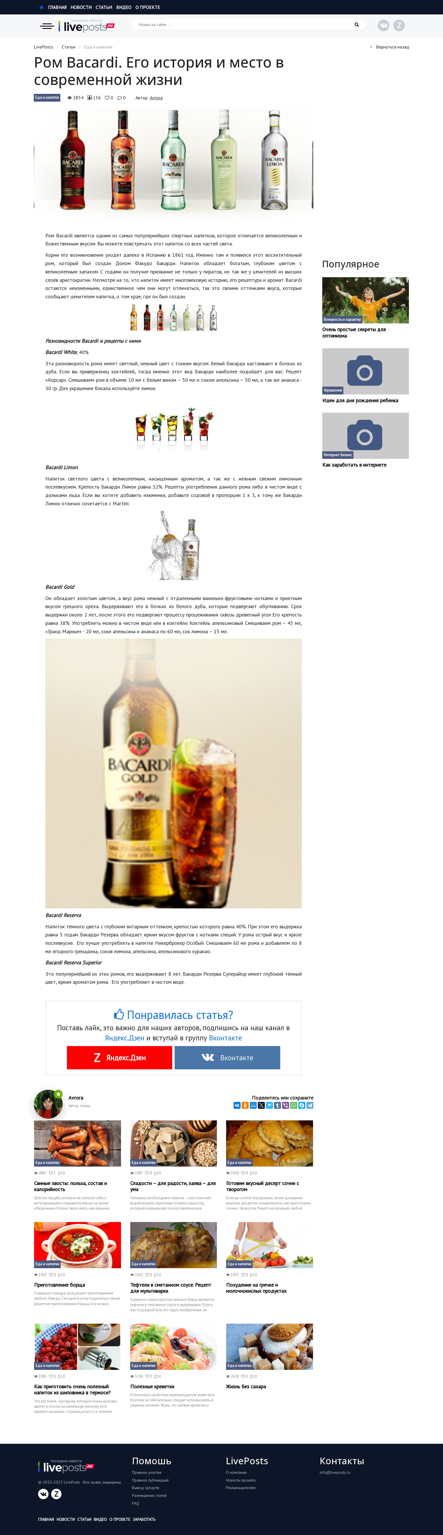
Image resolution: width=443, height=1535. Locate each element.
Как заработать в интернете (354, 465)
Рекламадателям (241, 1487)
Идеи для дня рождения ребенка (360, 400)
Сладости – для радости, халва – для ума (173, 1186)
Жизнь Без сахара (246, 1386)
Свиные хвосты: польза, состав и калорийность (70, 1186)
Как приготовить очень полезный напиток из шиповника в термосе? (72, 1389)
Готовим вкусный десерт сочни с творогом (262, 1186)
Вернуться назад (389, 47)
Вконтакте (225, 1037)
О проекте (147, 7)
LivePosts (43, 47)
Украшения (333, 390)
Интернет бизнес (338, 454)
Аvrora (156, 97)
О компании (236, 1472)
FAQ (135, 1503)
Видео (123, 7)
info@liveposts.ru (335, 1472)
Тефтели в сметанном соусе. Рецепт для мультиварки (170, 1288)
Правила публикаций (150, 1480)
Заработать (144, 1519)
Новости (81, 7)
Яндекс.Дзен (124, 1037)
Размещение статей (149, 1495)
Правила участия (146, 1472)
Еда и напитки (47, 97)
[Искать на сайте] (248, 24)
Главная (53, 7)
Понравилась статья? (173, 1014)
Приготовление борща (59, 1285)
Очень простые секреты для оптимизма (354, 332)
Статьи (104, 7)
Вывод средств (145, 1487)
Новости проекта (241, 1480)
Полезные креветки (152, 1386)
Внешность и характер (342, 319)
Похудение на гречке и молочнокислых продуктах (256, 1288)
